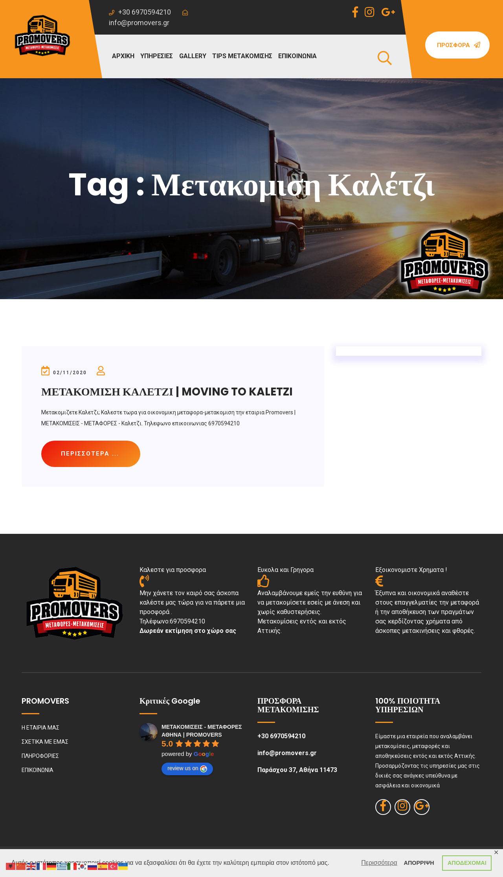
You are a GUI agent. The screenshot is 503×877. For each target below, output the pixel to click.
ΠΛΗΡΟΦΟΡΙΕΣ (40, 756)
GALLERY (192, 56)
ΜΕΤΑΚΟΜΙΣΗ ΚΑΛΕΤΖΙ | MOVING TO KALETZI (167, 391)
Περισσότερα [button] (379, 862)
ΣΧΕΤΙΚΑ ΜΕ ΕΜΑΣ (45, 742)
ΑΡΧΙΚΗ (123, 56)
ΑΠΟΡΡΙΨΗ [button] (419, 863)
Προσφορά (458, 45)
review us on (187, 768)
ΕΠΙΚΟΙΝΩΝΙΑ (297, 56)
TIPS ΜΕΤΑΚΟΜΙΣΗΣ (242, 56)
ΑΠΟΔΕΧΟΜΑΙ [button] (467, 863)
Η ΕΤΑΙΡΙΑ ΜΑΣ (40, 727)
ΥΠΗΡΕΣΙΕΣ (156, 56)
